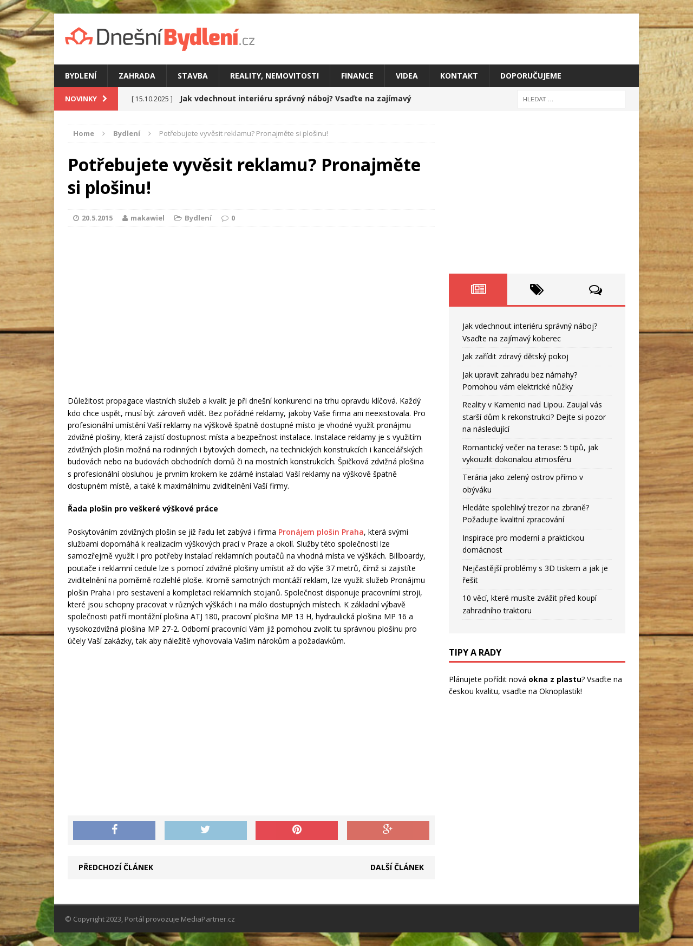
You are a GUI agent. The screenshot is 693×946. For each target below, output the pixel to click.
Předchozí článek (116, 867)
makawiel (147, 218)
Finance (357, 75)
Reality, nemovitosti (274, 75)
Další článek (397, 867)
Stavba (193, 75)
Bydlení (80, 75)
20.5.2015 (97, 218)
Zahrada (137, 75)
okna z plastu (554, 679)
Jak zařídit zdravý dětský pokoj (515, 356)
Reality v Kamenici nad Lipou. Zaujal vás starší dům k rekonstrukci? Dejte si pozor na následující (534, 416)
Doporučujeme (530, 75)
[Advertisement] (251, 314)
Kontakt (459, 75)
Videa (407, 75)
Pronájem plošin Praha (321, 532)
